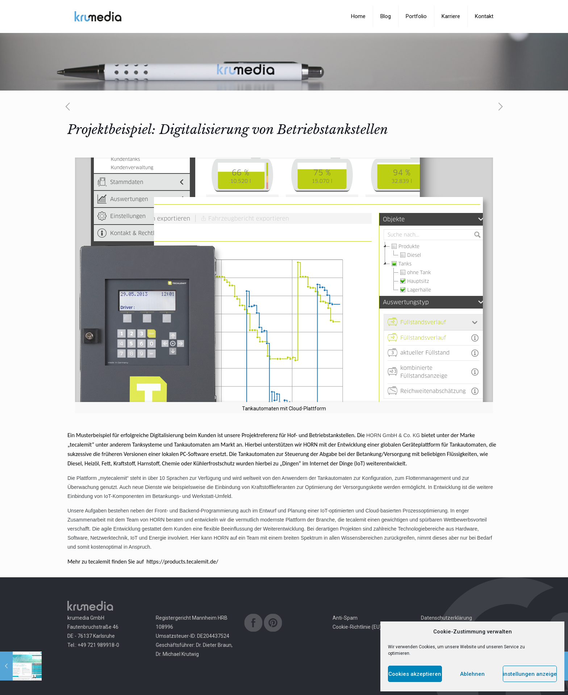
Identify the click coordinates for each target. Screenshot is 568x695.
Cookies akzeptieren (414, 674)
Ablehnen (472, 674)
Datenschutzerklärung (446, 618)
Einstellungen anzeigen (530, 674)
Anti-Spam (345, 618)
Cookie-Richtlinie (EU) (357, 627)
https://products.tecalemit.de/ (182, 561)
